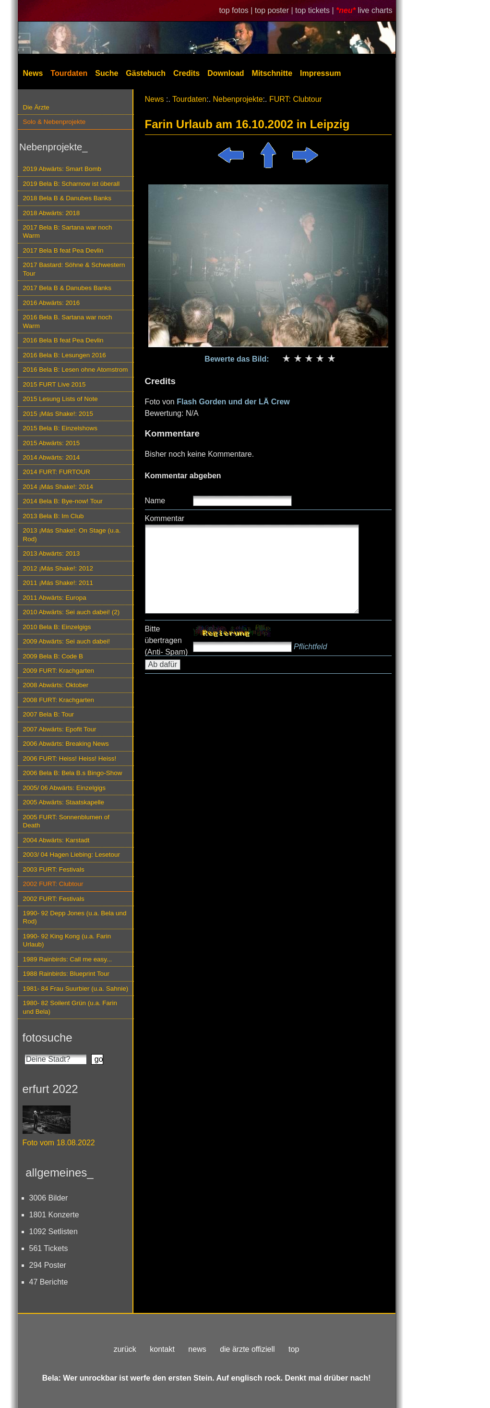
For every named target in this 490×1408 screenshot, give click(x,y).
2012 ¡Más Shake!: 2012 (58, 568)
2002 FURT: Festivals (53, 898)
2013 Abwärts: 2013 (51, 553)
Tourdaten (68, 73)
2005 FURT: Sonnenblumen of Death (66, 821)
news (197, 1349)
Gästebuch (146, 73)
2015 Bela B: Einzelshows (60, 428)
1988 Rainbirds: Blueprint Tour (66, 973)
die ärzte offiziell (247, 1349)
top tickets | (315, 10)
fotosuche (47, 1037)
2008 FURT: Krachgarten (58, 700)
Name (155, 501)
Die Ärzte (36, 107)
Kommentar (165, 518)
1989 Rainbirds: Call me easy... (67, 959)
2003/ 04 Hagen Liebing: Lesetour (71, 854)
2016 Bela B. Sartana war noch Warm (67, 321)
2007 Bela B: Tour (48, 714)
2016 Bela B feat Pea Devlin (63, 340)
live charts (375, 10)
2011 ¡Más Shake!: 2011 (58, 582)
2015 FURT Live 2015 (54, 384)
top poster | (275, 10)
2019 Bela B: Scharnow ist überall (71, 183)
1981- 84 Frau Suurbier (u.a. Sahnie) (76, 988)
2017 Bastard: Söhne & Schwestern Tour (74, 269)
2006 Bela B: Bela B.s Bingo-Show (72, 773)
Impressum (320, 73)
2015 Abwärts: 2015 (51, 443)
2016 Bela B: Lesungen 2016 (64, 355)
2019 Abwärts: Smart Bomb (62, 168)
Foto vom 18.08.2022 (59, 1143)
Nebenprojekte (238, 99)
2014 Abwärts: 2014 (51, 457)
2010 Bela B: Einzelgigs (57, 627)
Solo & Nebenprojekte (54, 121)
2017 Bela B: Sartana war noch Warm (67, 231)
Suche (106, 73)
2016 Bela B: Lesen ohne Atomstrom (75, 369)
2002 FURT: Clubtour (53, 883)
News (33, 73)
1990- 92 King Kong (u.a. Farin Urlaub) (67, 940)
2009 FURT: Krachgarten (58, 670)
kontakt (162, 1349)
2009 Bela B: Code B (53, 656)
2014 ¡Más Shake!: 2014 (58, 486)
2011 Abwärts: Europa (54, 597)
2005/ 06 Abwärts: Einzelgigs (64, 787)
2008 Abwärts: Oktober (56, 685)
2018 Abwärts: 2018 (51, 213)
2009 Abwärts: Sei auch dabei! (66, 641)
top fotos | (236, 10)
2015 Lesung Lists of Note (60, 398)
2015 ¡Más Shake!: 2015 (58, 413)
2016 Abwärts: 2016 (51, 302)
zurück (125, 1349)
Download (225, 73)
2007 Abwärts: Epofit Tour (59, 729)
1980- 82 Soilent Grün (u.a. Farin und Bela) (70, 1007)
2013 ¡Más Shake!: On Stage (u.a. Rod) (72, 534)
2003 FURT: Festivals (53, 869)
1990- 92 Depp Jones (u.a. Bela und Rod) (75, 917)
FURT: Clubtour (295, 99)
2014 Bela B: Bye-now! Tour (63, 501)
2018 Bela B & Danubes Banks (67, 198)
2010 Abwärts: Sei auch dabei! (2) (71, 612)
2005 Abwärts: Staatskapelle (64, 802)
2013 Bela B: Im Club (53, 516)
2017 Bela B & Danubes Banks (67, 287)
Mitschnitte (272, 73)
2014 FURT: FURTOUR (56, 471)
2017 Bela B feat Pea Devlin (63, 250)
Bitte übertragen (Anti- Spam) (166, 640)
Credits (186, 73)
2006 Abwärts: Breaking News (66, 743)
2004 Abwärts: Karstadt (56, 840)
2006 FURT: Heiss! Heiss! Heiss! (70, 758)
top (293, 1349)
